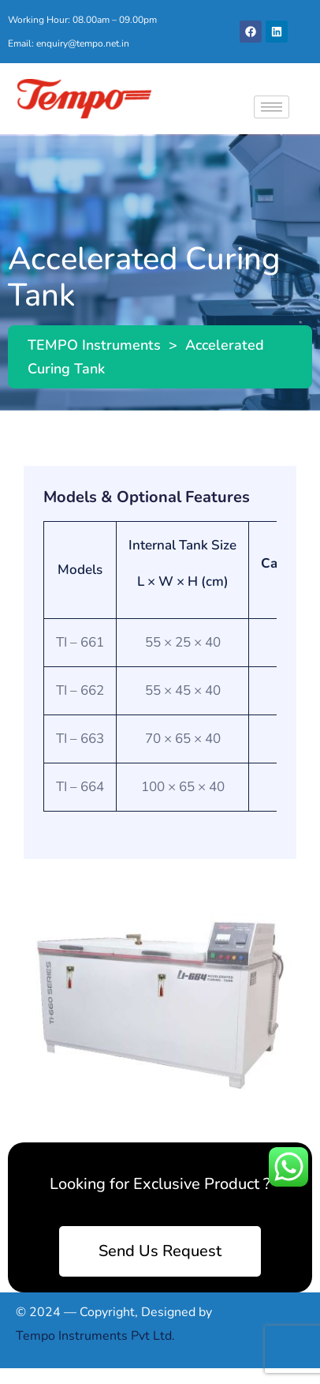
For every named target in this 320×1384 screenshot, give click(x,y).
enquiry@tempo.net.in (82, 43)
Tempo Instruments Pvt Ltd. (95, 1336)
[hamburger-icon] (271, 107)
